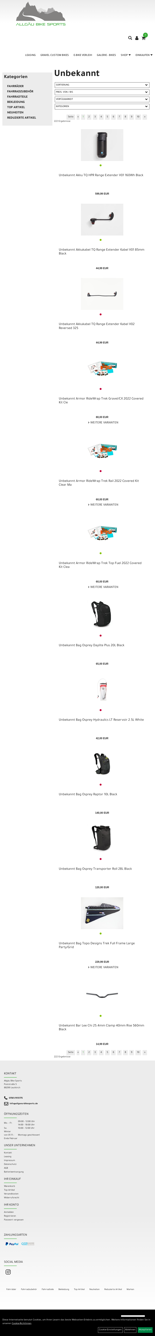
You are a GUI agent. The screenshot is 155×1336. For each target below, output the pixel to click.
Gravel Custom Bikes (54, 55)
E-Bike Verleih (83, 55)
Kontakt (8, 1153)
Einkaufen (144, 55)
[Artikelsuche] (130, 39)
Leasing (30, 55)
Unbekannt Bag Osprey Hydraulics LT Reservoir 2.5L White (101, 720)
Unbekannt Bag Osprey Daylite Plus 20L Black (91, 645)
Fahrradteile (17, 97)
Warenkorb (9, 1186)
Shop (126, 55)
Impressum (9, 1160)
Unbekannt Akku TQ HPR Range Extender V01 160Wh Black (101, 175)
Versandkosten (11, 1194)
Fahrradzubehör (20, 91)
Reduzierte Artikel (21, 118)
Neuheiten (15, 112)
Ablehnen (130, 1330)
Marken (130, 1289)
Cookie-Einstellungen (110, 1330)
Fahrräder (15, 86)
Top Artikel (16, 107)
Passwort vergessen (14, 1220)
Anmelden (9, 1212)
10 (138, 117)
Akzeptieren (145, 1330)
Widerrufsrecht (11, 1198)
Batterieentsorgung (14, 1172)
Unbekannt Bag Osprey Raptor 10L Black (88, 795)
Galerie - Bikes (106, 55)
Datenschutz (10, 1164)
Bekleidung (16, 102)
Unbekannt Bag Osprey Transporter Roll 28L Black (95, 869)
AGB (6, 1168)
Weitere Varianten (104, 423)
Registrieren (10, 1216)
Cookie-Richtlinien (21, 1323)
